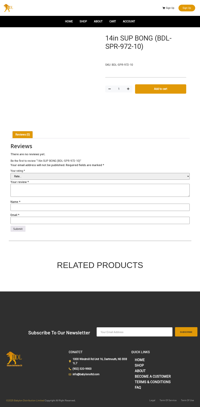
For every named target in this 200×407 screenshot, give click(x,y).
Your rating (18, 171)
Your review (20, 182)
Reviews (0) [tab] (22, 134)
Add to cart (160, 89)
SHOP (83, 21)
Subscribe (186, 331)
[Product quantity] (119, 89)
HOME (69, 21)
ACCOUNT (129, 21)
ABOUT (98, 21)
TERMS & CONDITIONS (153, 382)
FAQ (138, 387)
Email (15, 215)
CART (112, 21)
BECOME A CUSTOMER (153, 376)
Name (15, 201)
